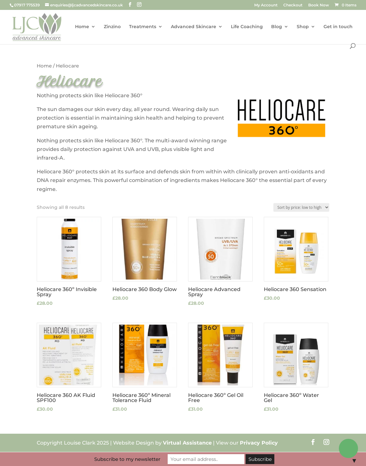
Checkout (292, 5)
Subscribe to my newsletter (127, 459)
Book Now (318, 5)
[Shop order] (301, 207)
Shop (303, 26)
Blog (276, 26)
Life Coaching (247, 26)
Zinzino (112, 26)
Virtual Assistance (187, 443)
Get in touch (338, 26)
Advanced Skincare (193, 26)
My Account (266, 5)
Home (82, 26)
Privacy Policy (259, 443)
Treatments (142, 26)
